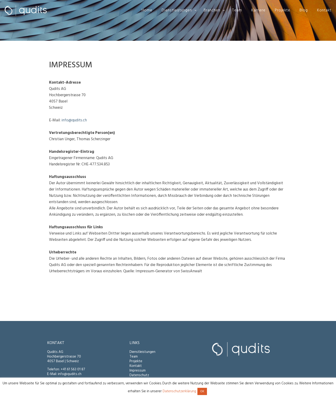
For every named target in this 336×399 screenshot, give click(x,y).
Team (134, 356)
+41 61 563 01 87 (73, 369)
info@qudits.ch (74, 120)
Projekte (136, 361)
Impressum (138, 370)
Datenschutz (139, 375)
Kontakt (136, 366)
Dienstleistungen (142, 352)
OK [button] (202, 391)
